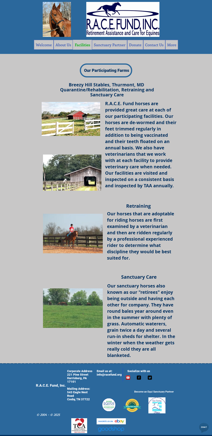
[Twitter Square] (150, 377)
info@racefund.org (109, 374)
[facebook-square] (139, 377)
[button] (204, 428)
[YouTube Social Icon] (128, 377)
